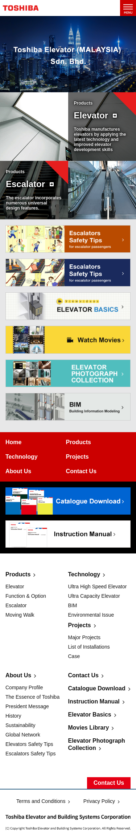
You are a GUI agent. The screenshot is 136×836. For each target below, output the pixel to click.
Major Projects (84, 637)
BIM (72, 605)
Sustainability (20, 725)
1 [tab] (66, 86)
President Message (27, 706)
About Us (18, 675)
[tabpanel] (68, 54)
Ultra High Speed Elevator (97, 586)
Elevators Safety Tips (29, 744)
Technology (84, 574)
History (13, 715)
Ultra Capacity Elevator (94, 595)
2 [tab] (70, 86)
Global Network (22, 734)
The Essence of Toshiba (32, 696)
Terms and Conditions (40, 801)
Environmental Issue (91, 614)
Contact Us (83, 675)
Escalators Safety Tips (30, 753)
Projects (79, 625)
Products (17, 574)
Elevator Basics (89, 714)
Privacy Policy (99, 801)
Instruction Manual (94, 701)
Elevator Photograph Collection (96, 744)
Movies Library (88, 728)
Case (74, 656)
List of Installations (89, 646)
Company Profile (24, 687)
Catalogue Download (96, 688)
